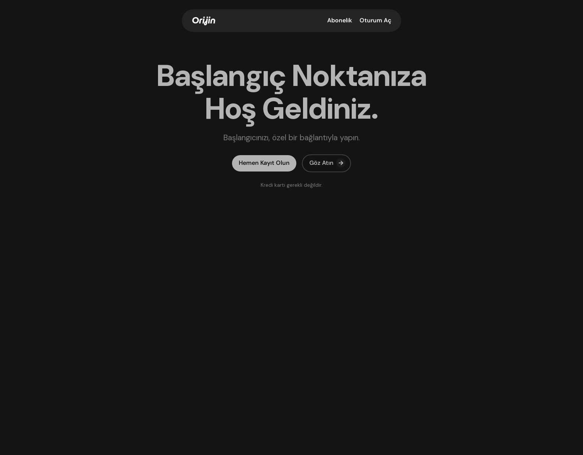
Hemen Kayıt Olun (264, 163)
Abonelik (339, 20)
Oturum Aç (376, 20)
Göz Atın (327, 162)
